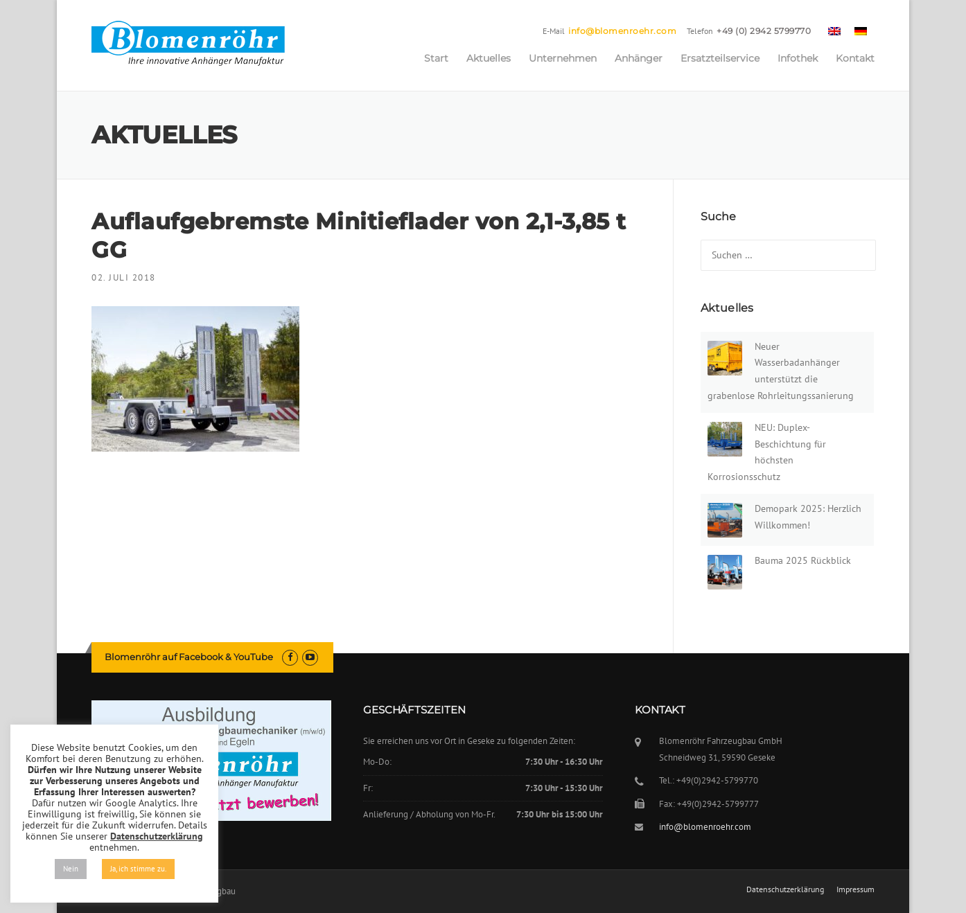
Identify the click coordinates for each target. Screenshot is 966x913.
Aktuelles (488, 58)
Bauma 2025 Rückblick (803, 560)
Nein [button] (70, 869)
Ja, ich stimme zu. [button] (138, 869)
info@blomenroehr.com (622, 31)
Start (436, 58)
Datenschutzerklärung (785, 889)
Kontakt (855, 58)
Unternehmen (563, 58)
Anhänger (638, 58)
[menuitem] (834, 30)
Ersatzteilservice (719, 58)
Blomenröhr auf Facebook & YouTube (189, 656)
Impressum (855, 889)
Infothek (798, 58)
